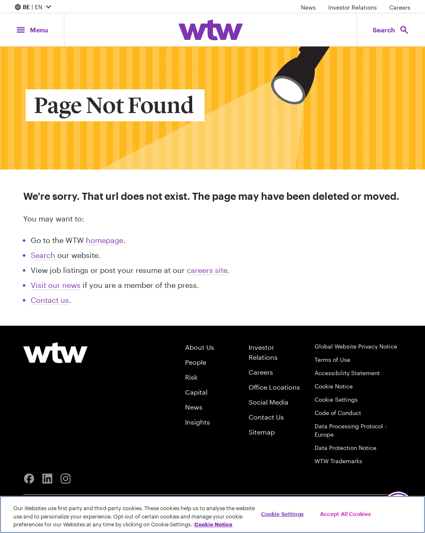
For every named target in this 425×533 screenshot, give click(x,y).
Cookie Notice (334, 386)
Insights (197, 422)
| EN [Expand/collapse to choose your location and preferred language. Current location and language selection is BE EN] (34, 7)
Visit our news (56, 285)
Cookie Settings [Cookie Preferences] (336, 399)
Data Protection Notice (345, 447)
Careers (399, 7)
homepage (104, 240)
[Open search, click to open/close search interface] (391, 29)
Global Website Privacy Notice (356, 346)
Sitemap (262, 432)
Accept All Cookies (345, 513)
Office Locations (274, 387)
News (308, 7)
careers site (207, 270)
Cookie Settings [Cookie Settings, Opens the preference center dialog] (282, 513)
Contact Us (266, 417)
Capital (196, 392)
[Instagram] (65, 478)
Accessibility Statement (347, 372)
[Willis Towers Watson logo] (55, 352)
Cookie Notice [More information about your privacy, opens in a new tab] (213, 524)
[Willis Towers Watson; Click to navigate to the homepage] (210, 30)
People (195, 362)
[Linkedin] (47, 478)
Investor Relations (352, 7)
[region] (212, 514)
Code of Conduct (338, 412)
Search (43, 255)
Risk (191, 377)
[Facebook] (29, 478)
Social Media (268, 402)
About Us (199, 347)
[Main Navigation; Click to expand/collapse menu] (32, 29)
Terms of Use (332, 359)
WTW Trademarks (338, 460)
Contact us (50, 300)
